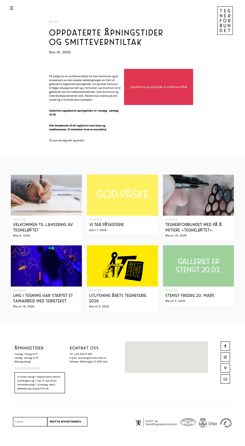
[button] (14, 8)
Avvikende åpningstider (27, 373)
